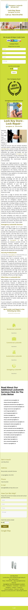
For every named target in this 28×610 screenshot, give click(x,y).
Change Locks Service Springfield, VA (12, 408)
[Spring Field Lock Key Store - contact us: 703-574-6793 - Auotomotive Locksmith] (14, 357)
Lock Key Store (5, 149)
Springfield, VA (10, 126)
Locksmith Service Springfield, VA (11, 400)
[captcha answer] (15, 69)
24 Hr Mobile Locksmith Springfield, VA (12, 434)
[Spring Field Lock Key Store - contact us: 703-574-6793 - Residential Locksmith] (14, 330)
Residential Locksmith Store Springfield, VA (13, 404)
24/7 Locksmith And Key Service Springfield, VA (14, 430)
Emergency (8, 587)
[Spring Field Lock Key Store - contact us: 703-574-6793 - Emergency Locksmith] (14, 370)
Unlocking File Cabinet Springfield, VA (12, 424)
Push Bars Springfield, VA (9, 415)
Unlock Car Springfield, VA (10, 443)
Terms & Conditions (8, 589)
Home (4, 585)
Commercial (15, 585)
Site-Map (22, 589)
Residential (9, 585)
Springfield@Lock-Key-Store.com (9, 488)
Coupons (14, 587)
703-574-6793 (17, 14)
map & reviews (15, 579)
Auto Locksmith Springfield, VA (11, 441)
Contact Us (19, 587)
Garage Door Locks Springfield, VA (11, 417)
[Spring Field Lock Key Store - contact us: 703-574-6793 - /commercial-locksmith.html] (14, 338)
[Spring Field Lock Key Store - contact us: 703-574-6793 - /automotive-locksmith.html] (14, 352)
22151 (12, 313)
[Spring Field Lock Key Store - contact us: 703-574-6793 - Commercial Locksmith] (14, 343)
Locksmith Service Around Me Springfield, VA (14, 406)
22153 (18, 313)
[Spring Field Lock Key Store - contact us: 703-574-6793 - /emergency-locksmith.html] (14, 365)
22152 (15, 313)
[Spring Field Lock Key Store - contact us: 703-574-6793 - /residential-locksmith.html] (14, 325)
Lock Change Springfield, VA (10, 411)
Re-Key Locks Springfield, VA (10, 426)
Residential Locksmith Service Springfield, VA (14, 421)
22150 (9, 313)
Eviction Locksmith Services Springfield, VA (13, 428)
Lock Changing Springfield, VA (10, 413)
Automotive (22, 585)
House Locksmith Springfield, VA (11, 419)
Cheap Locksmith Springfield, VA (11, 402)
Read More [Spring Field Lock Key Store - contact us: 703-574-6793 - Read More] (13, 333)
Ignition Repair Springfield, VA (10, 439)
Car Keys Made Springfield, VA (10, 437)
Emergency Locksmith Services (14, 100)
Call (14, 608)
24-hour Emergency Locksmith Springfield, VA (14, 432)
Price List (16, 589)
